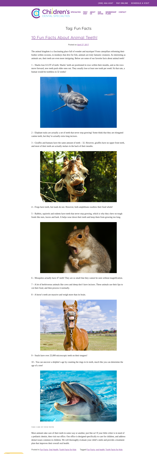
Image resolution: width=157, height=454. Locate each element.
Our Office (100, 13)
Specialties (76, 12)
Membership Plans (111, 13)
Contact (122, 12)
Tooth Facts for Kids (67, 450)
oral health (100, 450)
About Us (92, 13)
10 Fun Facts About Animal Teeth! (64, 37)
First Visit (85, 13)
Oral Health (53, 450)
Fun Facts (44, 450)
